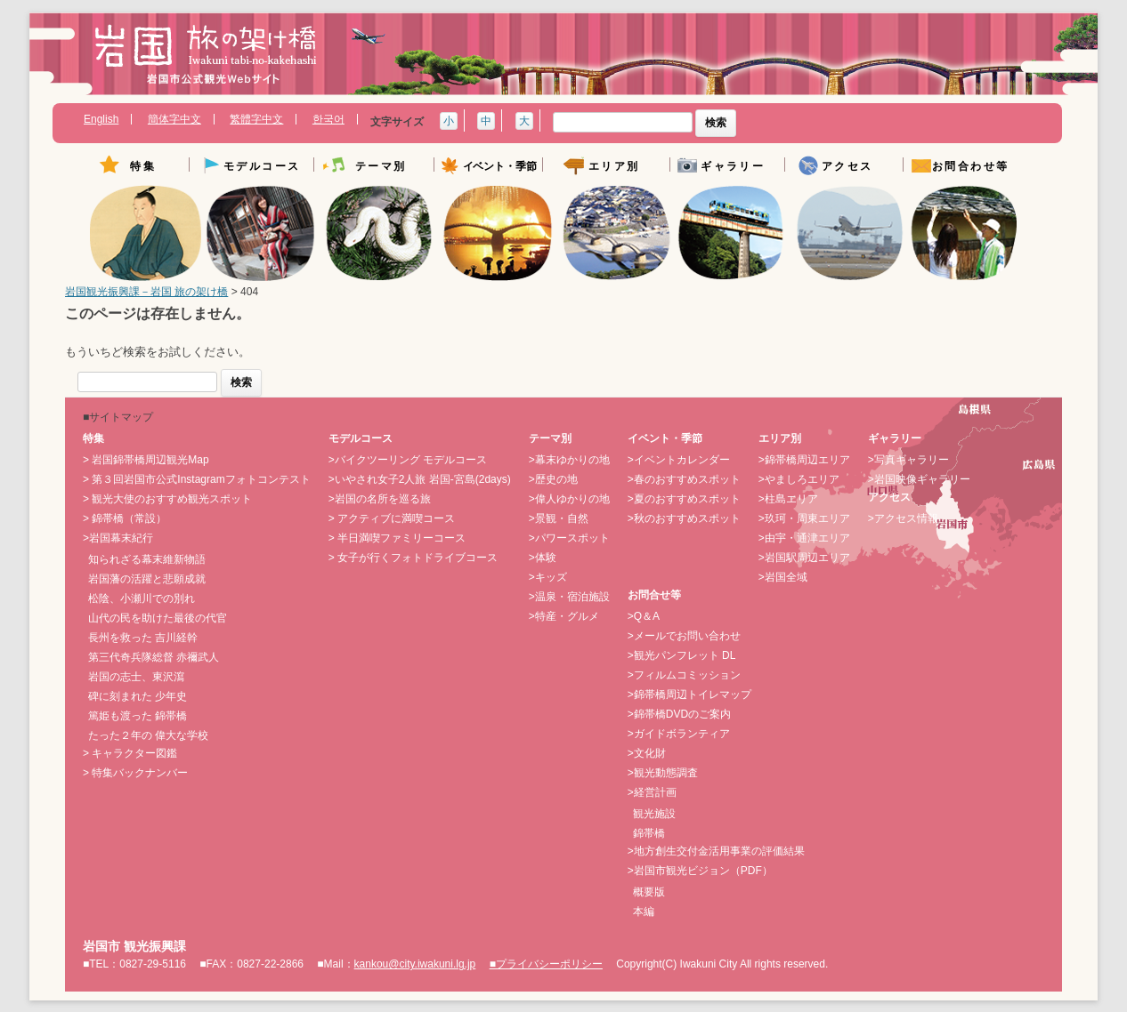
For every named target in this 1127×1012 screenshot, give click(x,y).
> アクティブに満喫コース (391, 518)
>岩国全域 (782, 577)
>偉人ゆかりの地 (569, 499)
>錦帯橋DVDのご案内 (679, 714)
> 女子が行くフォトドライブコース (413, 557)
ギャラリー (733, 167)
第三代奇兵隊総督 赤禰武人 (153, 657)
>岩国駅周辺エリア (804, 557)
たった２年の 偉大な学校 (148, 735)
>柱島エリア (788, 499)
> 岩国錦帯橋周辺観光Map (146, 460)
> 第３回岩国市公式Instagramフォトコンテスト (197, 479)
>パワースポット (569, 538)
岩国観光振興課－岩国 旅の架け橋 (146, 291)
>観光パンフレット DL (682, 655)
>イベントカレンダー (679, 460)
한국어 (328, 119)
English (101, 119)
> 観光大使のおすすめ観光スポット (167, 499)
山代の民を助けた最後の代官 (157, 618)
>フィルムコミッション (684, 675)
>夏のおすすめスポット (684, 499)
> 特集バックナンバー (135, 773)
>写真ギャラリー (908, 460)
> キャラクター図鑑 (130, 753)
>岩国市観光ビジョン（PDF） (700, 870)
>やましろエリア (798, 479)
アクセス (847, 167)
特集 (143, 167)
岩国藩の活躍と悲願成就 (147, 579)
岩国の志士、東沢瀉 (136, 677)
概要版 (649, 892)
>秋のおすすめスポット (684, 518)
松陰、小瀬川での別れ (141, 598)
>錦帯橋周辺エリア (804, 460)
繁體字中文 (256, 119)
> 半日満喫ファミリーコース (397, 538)
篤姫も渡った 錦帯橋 (137, 716)
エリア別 (614, 167)
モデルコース (261, 167)
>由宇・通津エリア (804, 538)
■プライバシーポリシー (546, 964)
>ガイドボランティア (679, 733)
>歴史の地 (553, 479)
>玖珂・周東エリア (804, 518)
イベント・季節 (500, 167)
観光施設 (654, 813)
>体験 (542, 557)
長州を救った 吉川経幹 (143, 637)
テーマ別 (381, 167)
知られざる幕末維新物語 (147, 559)
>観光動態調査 (663, 773)
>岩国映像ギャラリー (919, 479)
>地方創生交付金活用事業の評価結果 (716, 851)
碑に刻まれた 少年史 (137, 696)
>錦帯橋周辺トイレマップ (689, 694)
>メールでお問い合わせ (684, 636)
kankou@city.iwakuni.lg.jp (415, 964)
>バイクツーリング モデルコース (407, 460)
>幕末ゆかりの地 (569, 460)
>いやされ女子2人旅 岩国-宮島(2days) (419, 479)
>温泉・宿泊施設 (569, 596)
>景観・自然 (558, 518)
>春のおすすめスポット (684, 479)
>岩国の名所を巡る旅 (379, 499)
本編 (643, 911)
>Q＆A (644, 616)
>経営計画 (652, 792)
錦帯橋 (649, 833)
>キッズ (548, 577)
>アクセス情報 (903, 518)
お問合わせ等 (970, 167)
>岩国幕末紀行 (118, 538)
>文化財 (647, 753)
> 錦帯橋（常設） (124, 518)
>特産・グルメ (564, 616)
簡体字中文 (174, 119)
